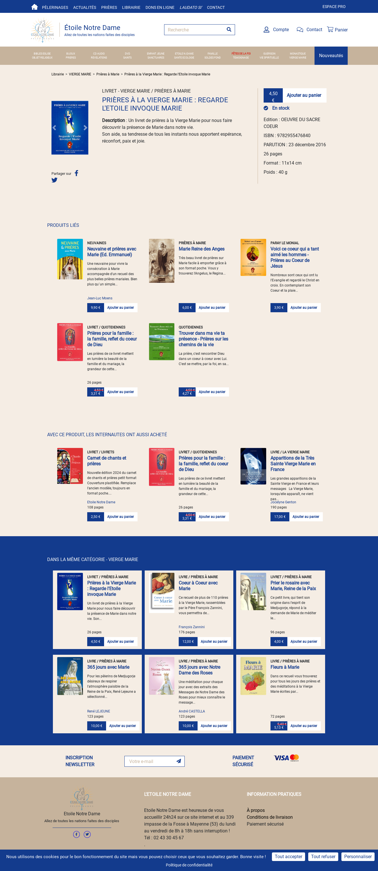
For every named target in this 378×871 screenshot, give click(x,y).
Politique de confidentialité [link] (189, 865)
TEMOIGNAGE (241, 57)
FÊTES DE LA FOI (241, 53)
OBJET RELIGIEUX (42, 57)
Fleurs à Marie (284, 667)
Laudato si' (191, 7)
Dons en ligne (160, 7)
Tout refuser (323, 856)
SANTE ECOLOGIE (184, 57)
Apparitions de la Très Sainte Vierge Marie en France (293, 463)
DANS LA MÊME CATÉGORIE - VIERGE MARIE (92, 559)
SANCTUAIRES (156, 57)
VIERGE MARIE (297, 57)
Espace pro (334, 6)
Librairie (131, 7)
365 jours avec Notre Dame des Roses (199, 670)
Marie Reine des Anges (201, 249)
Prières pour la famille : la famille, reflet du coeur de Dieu (112, 339)
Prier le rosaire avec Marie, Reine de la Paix (293, 585)
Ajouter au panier (304, 95)
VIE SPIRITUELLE (269, 57)
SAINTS (127, 57)
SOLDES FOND (212, 57)
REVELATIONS (99, 57)
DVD (127, 53)
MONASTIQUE (298, 53)
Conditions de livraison (270, 817)
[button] (54, 127)
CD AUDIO (99, 53)
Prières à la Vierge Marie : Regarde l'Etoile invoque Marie (167, 74)
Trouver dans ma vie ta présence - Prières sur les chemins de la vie (203, 339)
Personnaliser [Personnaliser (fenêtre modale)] (358, 856)
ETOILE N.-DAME (184, 53)
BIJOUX (70, 53)
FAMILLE (213, 53)
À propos (256, 810)
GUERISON (269, 53)
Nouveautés (331, 55)
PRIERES (71, 57)
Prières (109, 7)
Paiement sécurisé (265, 824)
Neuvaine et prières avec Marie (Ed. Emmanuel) (111, 251)
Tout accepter (288, 856)
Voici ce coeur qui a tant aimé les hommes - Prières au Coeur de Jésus (294, 257)
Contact (216, 7)
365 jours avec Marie (108, 667)
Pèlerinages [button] (55, 7)
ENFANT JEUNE (155, 53)
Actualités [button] (84, 7)
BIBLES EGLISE (42, 53)
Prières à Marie (107, 74)
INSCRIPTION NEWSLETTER (79, 761)
